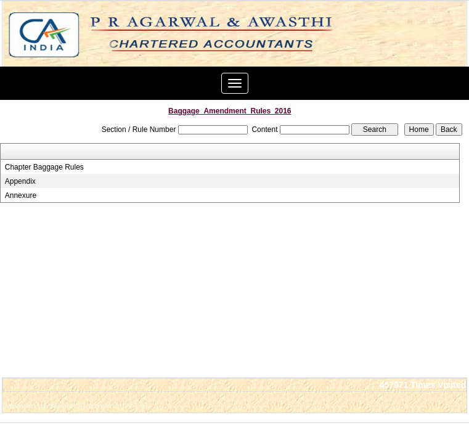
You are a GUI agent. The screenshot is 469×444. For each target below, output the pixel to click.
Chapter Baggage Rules (44, 167)
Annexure (20, 195)
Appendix (20, 181)
